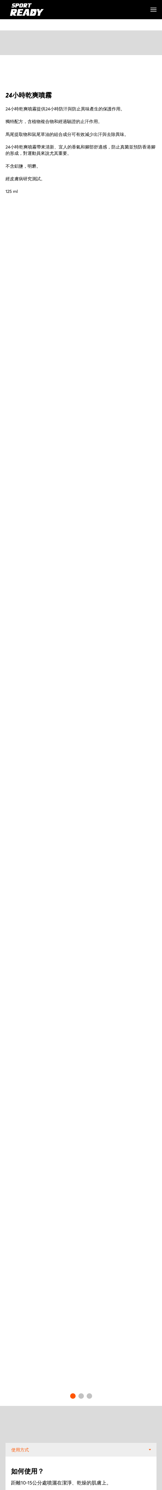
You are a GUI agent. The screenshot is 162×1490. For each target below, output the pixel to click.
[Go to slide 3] (89, 1396)
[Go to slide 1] (73, 1396)
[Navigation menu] (153, 10)
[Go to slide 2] (81, 1396)
